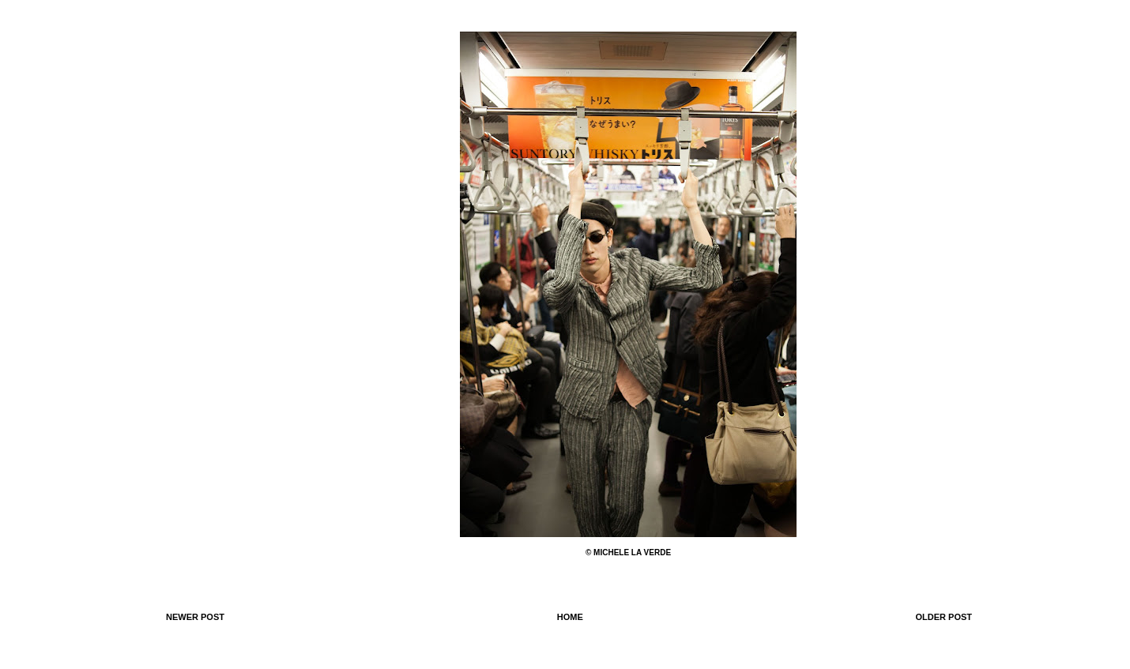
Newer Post (195, 617)
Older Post (943, 617)
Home (570, 617)
